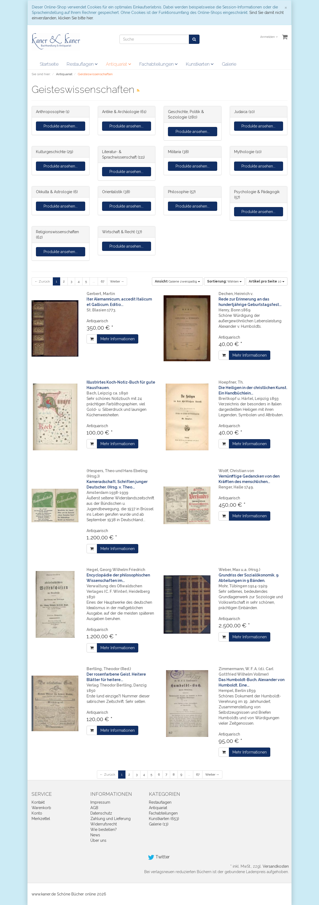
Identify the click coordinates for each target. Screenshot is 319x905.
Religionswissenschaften (57, 232)
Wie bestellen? (103, 829)
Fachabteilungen (158, 64)
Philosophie (178, 192)
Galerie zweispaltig (177, 281)
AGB (94, 808)
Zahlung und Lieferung (110, 818)
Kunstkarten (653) (164, 818)
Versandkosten (276, 866)
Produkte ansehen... (61, 126)
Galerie (229, 64)
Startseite (49, 64)
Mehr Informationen (117, 339)
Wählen (224, 281)
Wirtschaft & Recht (118, 232)
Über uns (98, 840)
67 (102, 281)
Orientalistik (112, 192)
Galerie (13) (158, 824)
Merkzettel (41, 818)
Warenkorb (41, 808)
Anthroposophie (50, 112)
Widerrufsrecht (103, 824)
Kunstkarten (200, 64)
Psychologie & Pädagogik (257, 192)
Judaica (240, 112)
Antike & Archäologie (120, 112)
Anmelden (269, 37)
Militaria (174, 152)
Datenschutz (101, 813)
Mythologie (244, 152)
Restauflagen (82, 64)
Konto (37, 813)
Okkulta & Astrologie (54, 192)
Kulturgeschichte (51, 152)
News (95, 835)
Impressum (100, 802)
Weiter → (117, 281)
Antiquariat (118, 64)
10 (266, 281)
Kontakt (38, 802)
